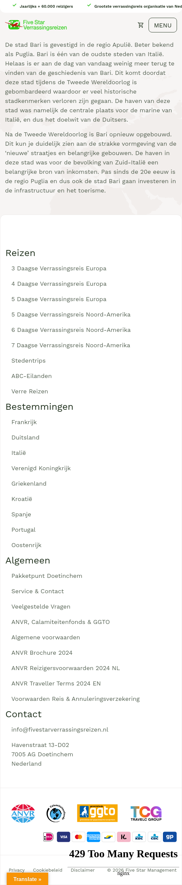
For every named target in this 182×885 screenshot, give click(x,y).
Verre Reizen (29, 391)
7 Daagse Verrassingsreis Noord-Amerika (70, 345)
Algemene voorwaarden (45, 637)
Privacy (17, 870)
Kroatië (21, 498)
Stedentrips (28, 360)
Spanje (21, 514)
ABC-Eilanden (31, 375)
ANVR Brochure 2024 (42, 652)
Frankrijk (24, 421)
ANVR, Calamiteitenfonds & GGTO (60, 621)
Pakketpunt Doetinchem (46, 575)
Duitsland (25, 437)
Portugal (23, 529)
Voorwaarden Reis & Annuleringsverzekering (75, 698)
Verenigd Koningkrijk (41, 468)
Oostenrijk (26, 544)
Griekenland (29, 483)
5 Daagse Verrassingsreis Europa (58, 298)
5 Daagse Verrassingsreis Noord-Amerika (70, 314)
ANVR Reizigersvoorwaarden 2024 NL (65, 667)
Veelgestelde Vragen (41, 606)
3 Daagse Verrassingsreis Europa (58, 268)
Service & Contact (37, 591)
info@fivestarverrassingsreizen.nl (59, 729)
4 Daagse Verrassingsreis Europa (59, 283)
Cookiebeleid (48, 870)
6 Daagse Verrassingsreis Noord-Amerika (71, 329)
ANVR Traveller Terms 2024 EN (56, 683)
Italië (18, 452)
